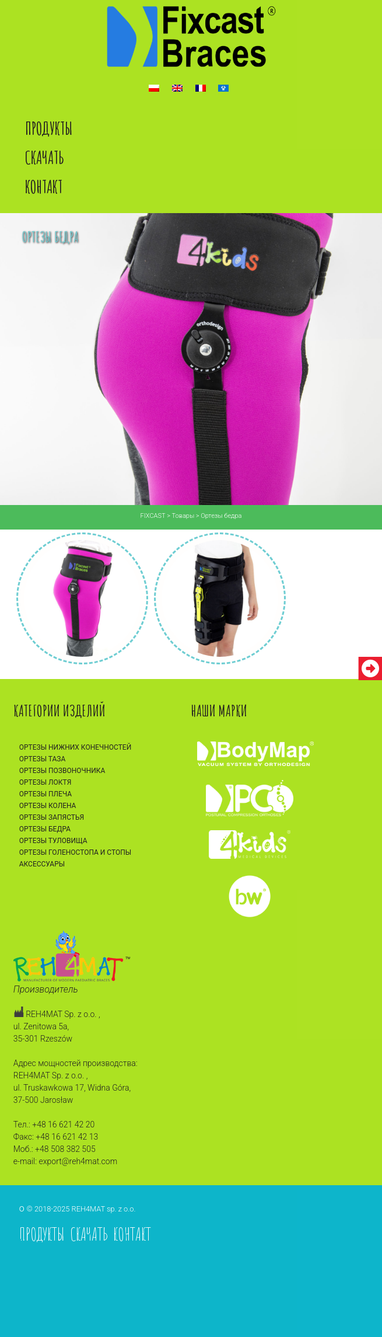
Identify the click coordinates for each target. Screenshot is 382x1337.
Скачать (44, 157)
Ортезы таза (42, 759)
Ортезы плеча (45, 794)
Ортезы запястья (52, 817)
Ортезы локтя (45, 782)
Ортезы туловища (53, 841)
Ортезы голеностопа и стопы (75, 852)
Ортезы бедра (45, 829)
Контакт (43, 186)
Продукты (49, 128)
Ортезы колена (47, 806)
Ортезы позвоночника (62, 771)
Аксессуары (42, 864)
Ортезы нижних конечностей (75, 747)
